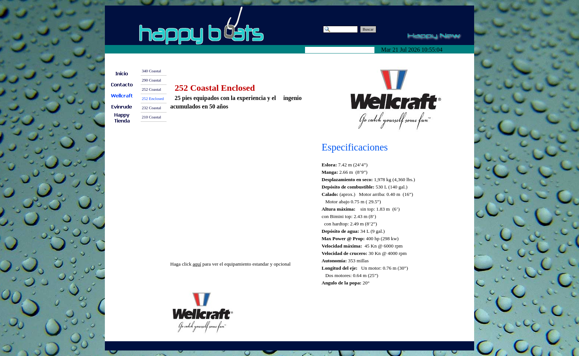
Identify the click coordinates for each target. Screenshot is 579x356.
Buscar (368, 29)
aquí (197, 264)
